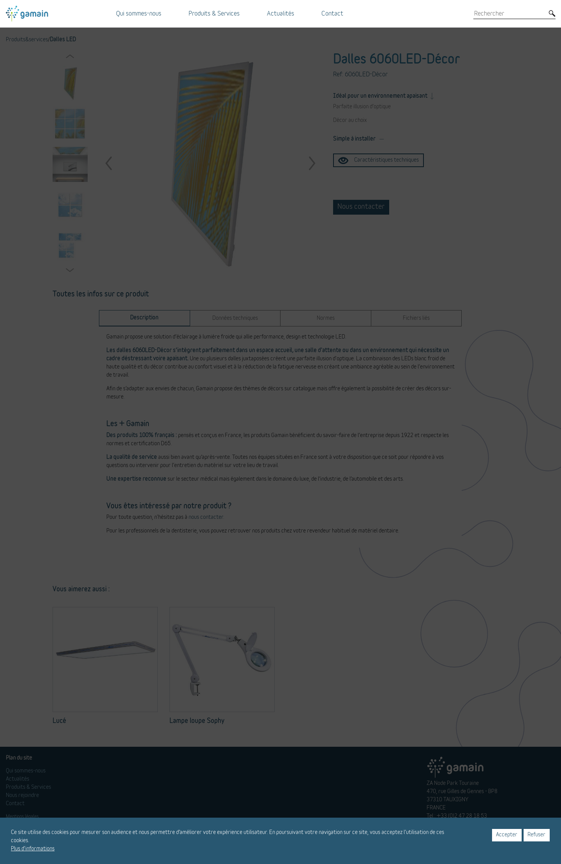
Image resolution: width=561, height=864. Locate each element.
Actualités (280, 14)
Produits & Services (214, 14)
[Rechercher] (508, 14)
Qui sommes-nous (138, 14)
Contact (332, 14)
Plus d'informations (33, 849)
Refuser (536, 835)
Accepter (506, 835)
